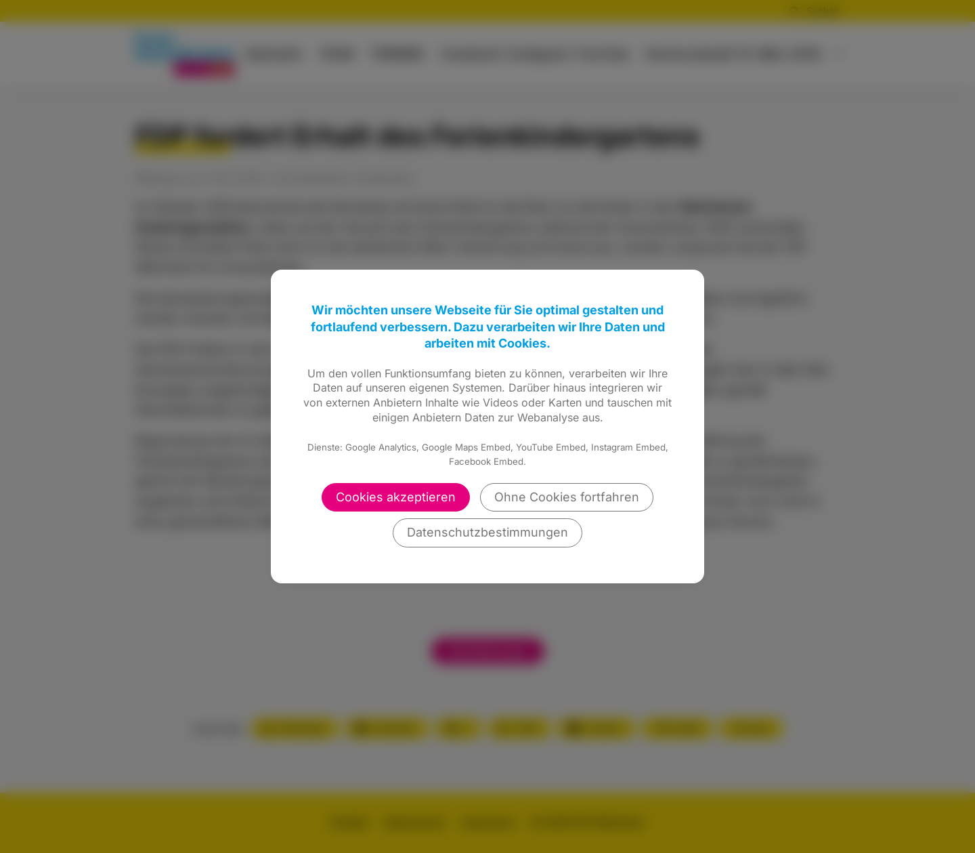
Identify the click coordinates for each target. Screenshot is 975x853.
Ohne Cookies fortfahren (566, 497)
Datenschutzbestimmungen (487, 532)
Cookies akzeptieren (396, 497)
